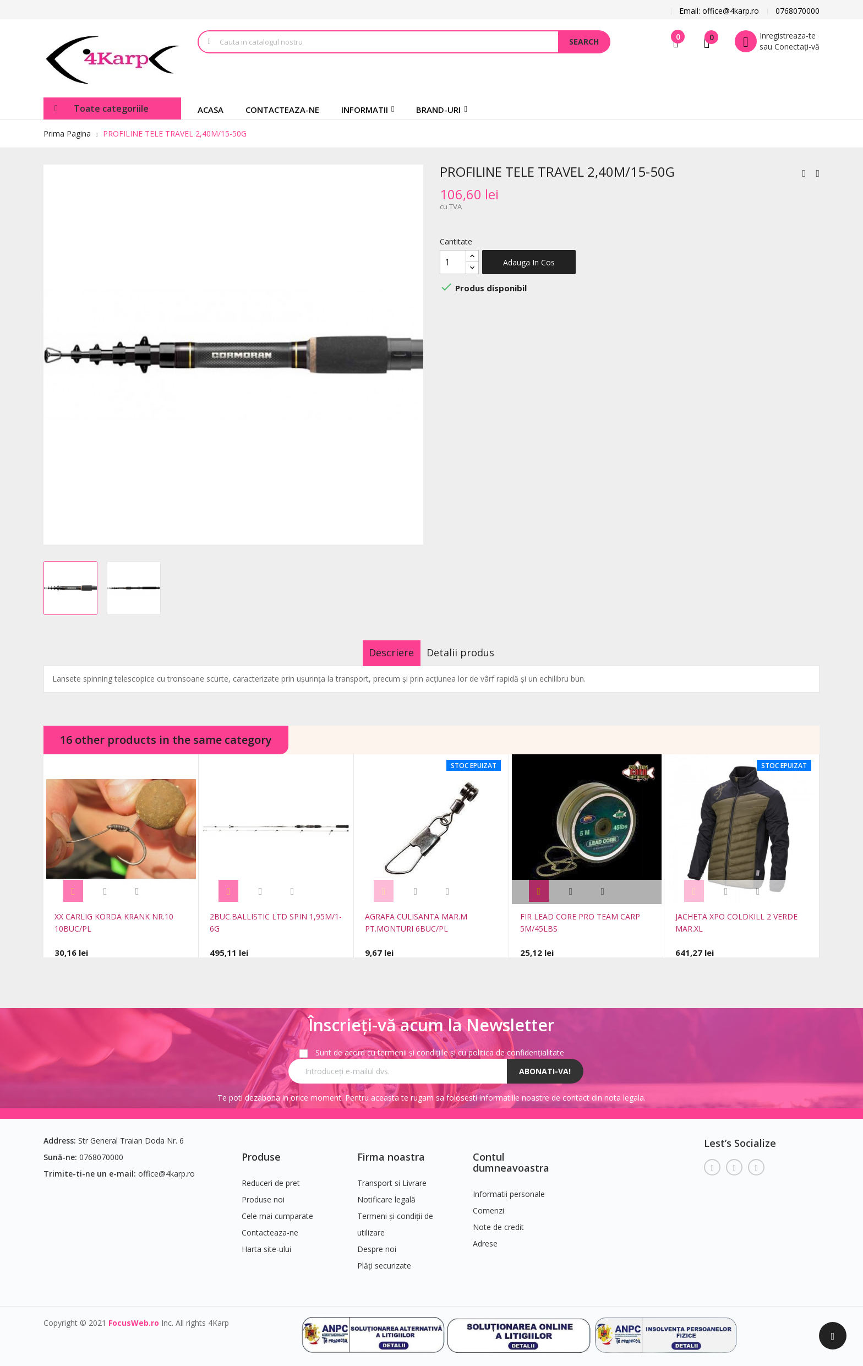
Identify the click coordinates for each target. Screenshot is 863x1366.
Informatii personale (509, 1188)
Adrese (485, 1237)
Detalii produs (471, 652)
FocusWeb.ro (133, 1316)
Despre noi (376, 1243)
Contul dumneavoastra (511, 1156)
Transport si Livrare (392, 1177)
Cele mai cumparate (277, 1210)
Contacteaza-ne (270, 1226)
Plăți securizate (384, 1259)
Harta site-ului (266, 1243)
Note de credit (498, 1221)
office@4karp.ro (166, 1167)
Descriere (381, 652)
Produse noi (263, 1193)
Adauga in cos (529, 262)
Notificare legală (386, 1193)
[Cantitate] (453, 262)
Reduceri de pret (271, 1177)
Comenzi (488, 1204)
